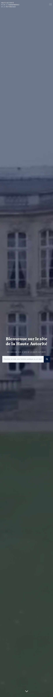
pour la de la (10, 5)
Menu (50, 4)
